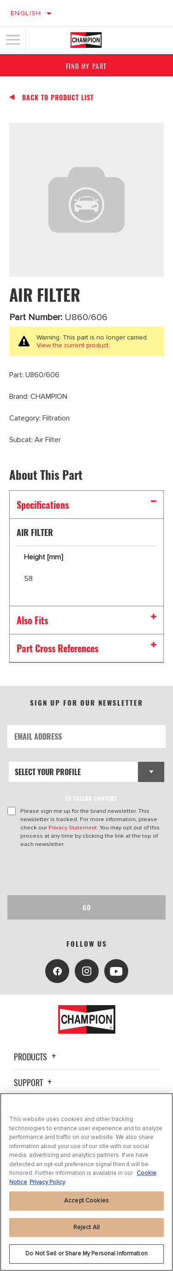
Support (34, 1082)
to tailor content (91, 798)
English (26, 13)
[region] (86, 1182)
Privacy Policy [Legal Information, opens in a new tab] (47, 1182)
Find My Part (86, 66)
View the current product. (73, 345)
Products (36, 1057)
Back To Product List (58, 97)
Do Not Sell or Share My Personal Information (86, 1253)
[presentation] (84, 872)
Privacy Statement (72, 827)
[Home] (86, 40)
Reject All (86, 1227)
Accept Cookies (86, 1200)
